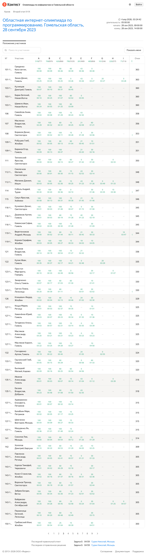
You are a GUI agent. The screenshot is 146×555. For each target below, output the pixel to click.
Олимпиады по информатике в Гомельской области (48, 5)
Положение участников (14, 43)
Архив (7, 11)
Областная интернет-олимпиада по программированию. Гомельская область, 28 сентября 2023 (43, 25)
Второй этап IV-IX (21, 11)
